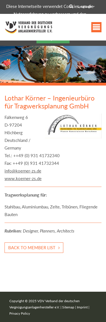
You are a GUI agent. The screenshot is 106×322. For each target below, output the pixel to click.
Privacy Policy (19, 313)
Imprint (82, 307)
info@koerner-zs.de (23, 170)
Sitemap (68, 307)
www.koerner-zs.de (23, 178)
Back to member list (31, 247)
